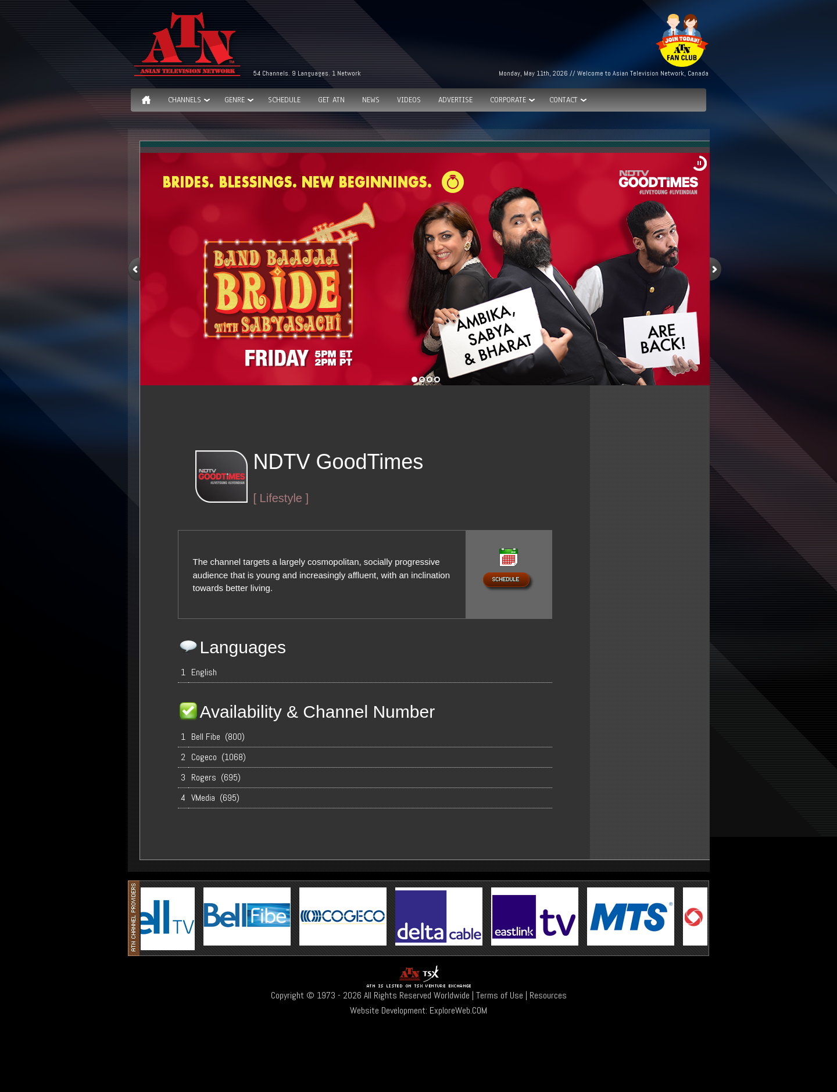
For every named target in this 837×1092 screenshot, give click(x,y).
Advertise (455, 100)
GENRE (234, 100)
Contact (563, 100)
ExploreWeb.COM (458, 1010)
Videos (409, 100)
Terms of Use (499, 995)
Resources (548, 995)
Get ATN (331, 100)
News (371, 100)
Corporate (508, 100)
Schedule (284, 100)
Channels (184, 100)
